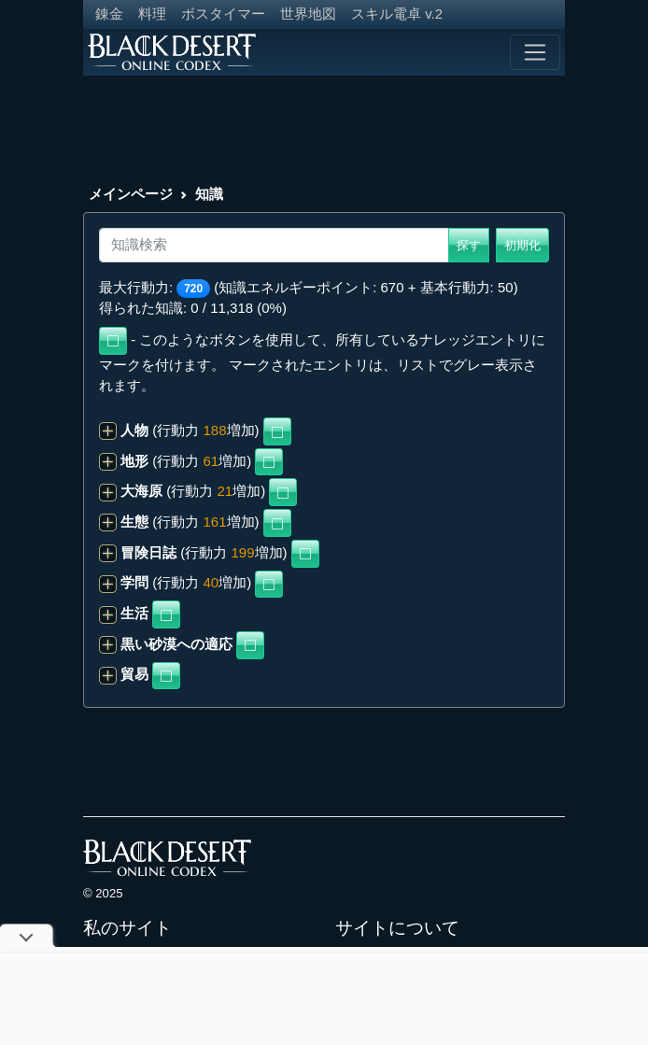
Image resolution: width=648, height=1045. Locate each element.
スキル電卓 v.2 (397, 13)
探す (469, 245)
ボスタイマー (223, 13)
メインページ (131, 194)
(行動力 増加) (179, 430)
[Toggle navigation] (535, 52)
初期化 (522, 245)
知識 (209, 194)
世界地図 (308, 13)
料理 (152, 13)
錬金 (109, 13)
